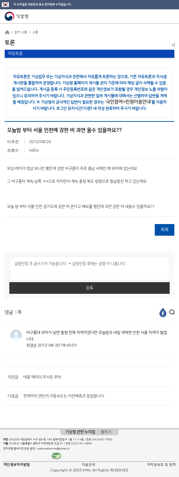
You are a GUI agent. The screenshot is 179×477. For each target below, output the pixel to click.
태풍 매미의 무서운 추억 (42, 377)
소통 (35, 32)
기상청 (16, 16)
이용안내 (88, 465)
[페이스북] (162, 312)
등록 (89, 288)
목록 (165, 229)
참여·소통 (20, 32)
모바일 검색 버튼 (164, 16)
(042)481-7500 (102, 439)
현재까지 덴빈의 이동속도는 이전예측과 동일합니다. (64, 396)
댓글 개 (13, 312)
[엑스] (170, 312)
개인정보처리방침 (16, 465)
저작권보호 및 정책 (161, 465)
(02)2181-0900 (81, 443)
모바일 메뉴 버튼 (171, 16)
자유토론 (15, 53)
